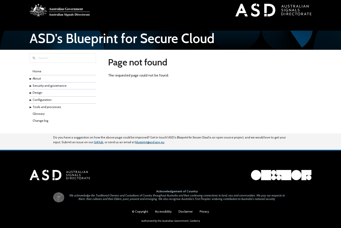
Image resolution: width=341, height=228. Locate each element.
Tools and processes (47, 110)
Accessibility (163, 211)
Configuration (42, 103)
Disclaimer (186, 211)
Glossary (39, 117)
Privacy (204, 211)
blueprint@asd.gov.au (149, 139)
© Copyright (140, 211)
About (37, 81)
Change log (40, 124)
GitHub (98, 139)
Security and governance (50, 89)
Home (37, 75)
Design (37, 96)
